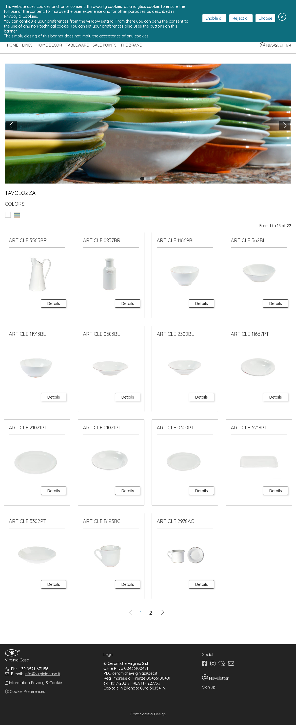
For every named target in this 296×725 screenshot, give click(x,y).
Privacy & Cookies (20, 16)
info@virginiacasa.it (42, 673)
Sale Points (105, 45)
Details (53, 303)
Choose (265, 18)
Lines (27, 45)
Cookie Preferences (25, 691)
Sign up (209, 687)
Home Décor (49, 45)
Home (12, 45)
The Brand (131, 45)
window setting (100, 21)
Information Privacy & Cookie (33, 682)
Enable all (214, 18)
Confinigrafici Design (148, 714)
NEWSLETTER (275, 45)
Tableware (77, 45)
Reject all (241, 18)
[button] (142, 179)
